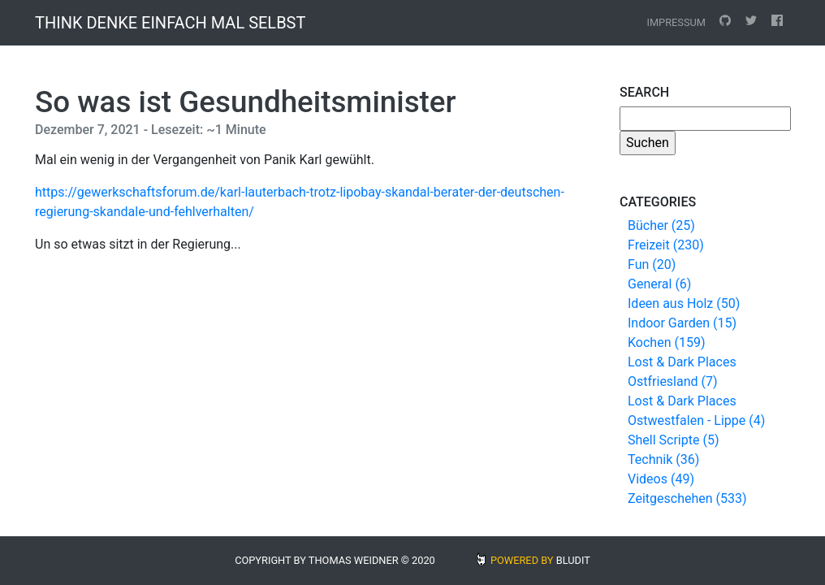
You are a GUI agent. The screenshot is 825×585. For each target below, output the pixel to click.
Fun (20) (652, 264)
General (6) (659, 284)
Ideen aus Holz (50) (684, 303)
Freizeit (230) (666, 245)
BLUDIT (573, 560)
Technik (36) (663, 459)
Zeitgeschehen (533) (687, 498)
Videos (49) (661, 479)
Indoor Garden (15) (682, 323)
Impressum (676, 22)
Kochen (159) (666, 342)
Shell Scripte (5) (673, 440)
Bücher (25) (661, 225)
